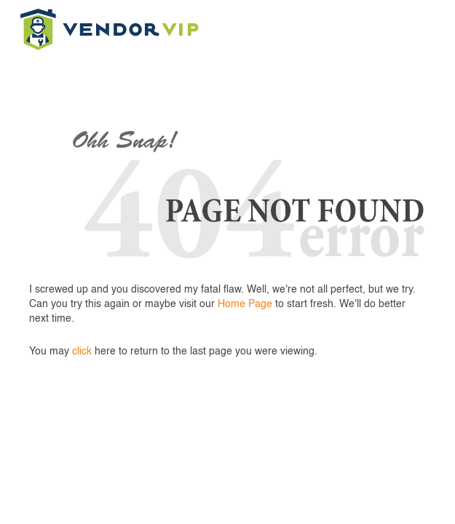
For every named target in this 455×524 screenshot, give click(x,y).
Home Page (245, 304)
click (82, 351)
